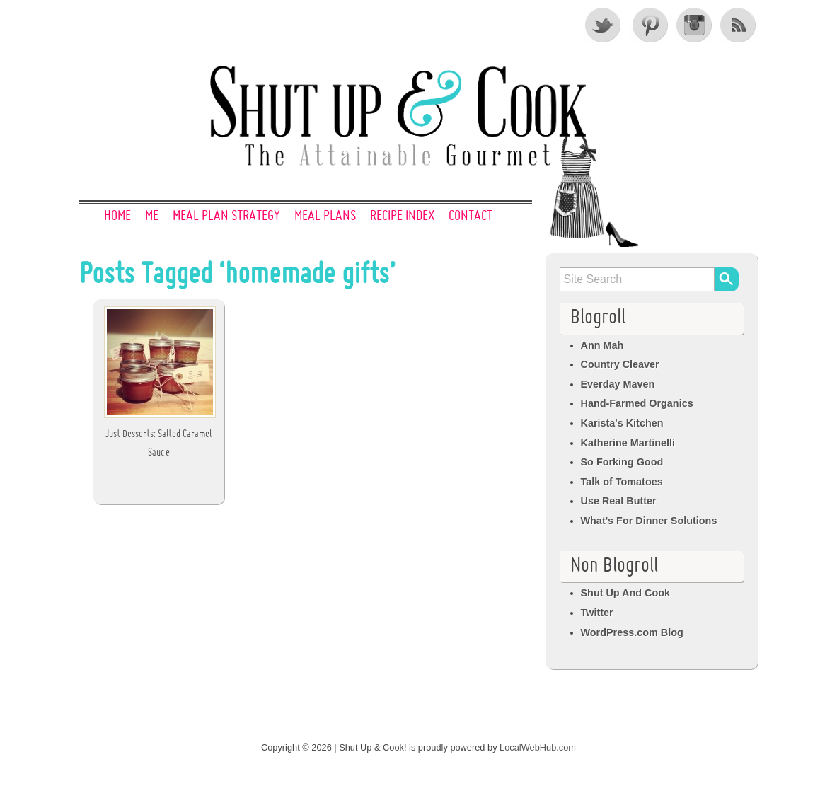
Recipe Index (402, 216)
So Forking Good (622, 462)
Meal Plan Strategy (226, 216)
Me (151, 216)
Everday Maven (618, 384)
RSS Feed (739, 24)
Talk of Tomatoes (622, 481)
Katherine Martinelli (628, 442)
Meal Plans (325, 216)
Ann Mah (602, 345)
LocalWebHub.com (538, 747)
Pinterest (649, 24)
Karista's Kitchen (622, 423)
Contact (470, 216)
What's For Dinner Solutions (649, 520)
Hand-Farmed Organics (637, 403)
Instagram (694, 24)
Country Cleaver (620, 364)
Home (117, 216)
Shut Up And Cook (626, 592)
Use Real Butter (619, 501)
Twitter (603, 24)
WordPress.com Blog (632, 632)
